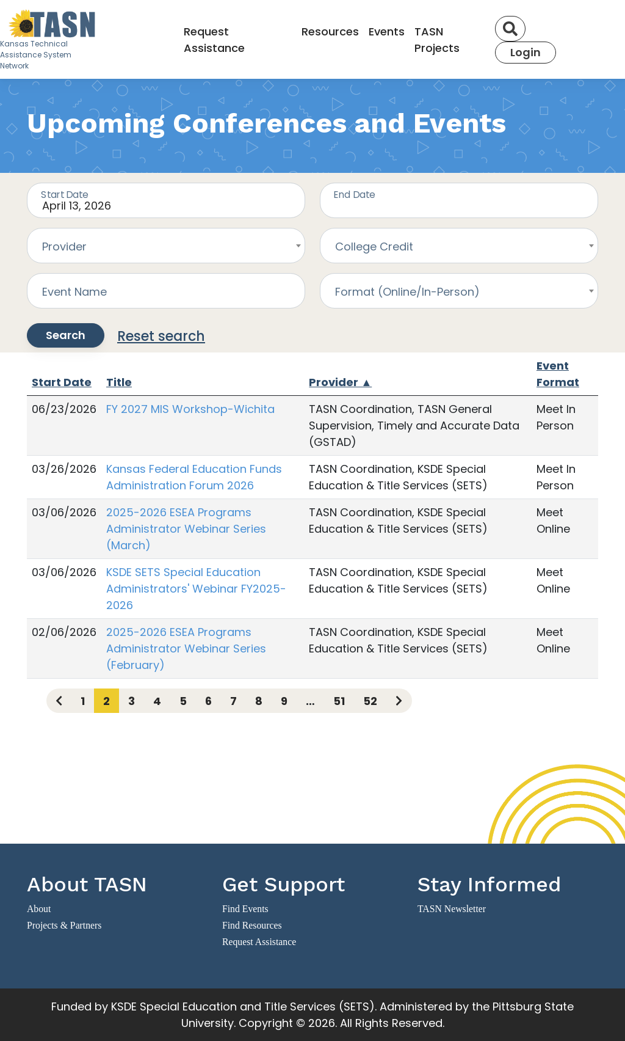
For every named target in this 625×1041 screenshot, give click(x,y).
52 (370, 701)
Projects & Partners (64, 925)
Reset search (161, 336)
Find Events (245, 909)
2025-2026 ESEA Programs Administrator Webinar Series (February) (186, 648)
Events (387, 31)
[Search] (510, 29)
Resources (330, 31)
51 (339, 701)
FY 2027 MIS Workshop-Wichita (190, 409)
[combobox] (166, 245)
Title (119, 382)
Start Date (62, 382)
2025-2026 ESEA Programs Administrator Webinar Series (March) (186, 529)
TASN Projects (437, 40)
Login (525, 52)
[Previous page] (58, 701)
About (39, 909)
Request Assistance (214, 40)
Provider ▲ (340, 382)
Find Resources (252, 925)
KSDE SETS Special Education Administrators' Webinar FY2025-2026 (196, 588)
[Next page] (398, 701)
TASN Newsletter (451, 909)
